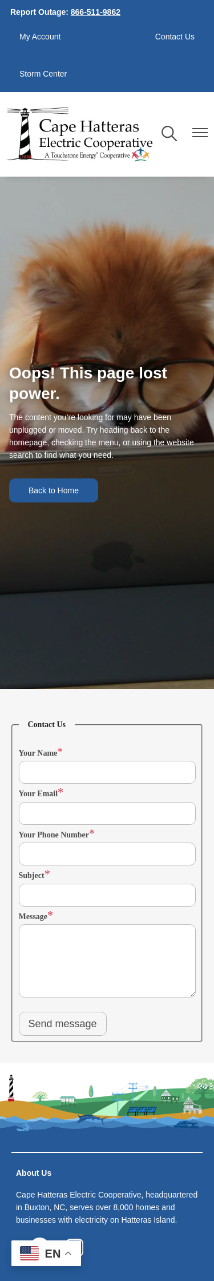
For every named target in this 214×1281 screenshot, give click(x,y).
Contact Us (175, 36)
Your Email (38, 793)
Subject (32, 875)
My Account (39, 36)
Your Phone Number (54, 835)
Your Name (38, 753)
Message (33, 916)
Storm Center (43, 73)
